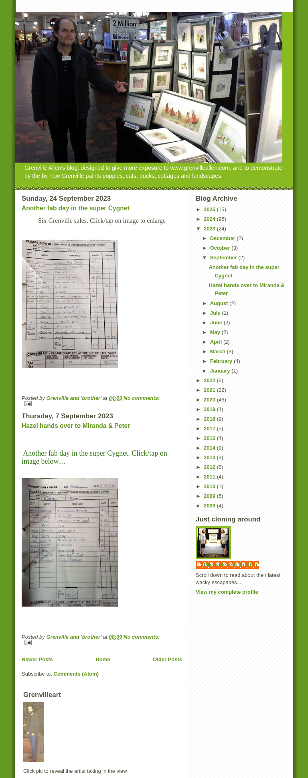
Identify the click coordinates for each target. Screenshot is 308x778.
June (217, 323)
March (218, 351)
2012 (210, 467)
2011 (210, 477)
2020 (210, 400)
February (222, 361)
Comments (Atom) (76, 674)
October (220, 248)
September (224, 258)
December (223, 238)
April (216, 342)
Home (102, 659)
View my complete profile (227, 592)
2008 (210, 506)
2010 (210, 486)
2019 (210, 409)
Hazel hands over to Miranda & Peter (76, 425)
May (216, 332)
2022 (210, 380)
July (216, 313)
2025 (210, 209)
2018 (210, 419)
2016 (210, 438)
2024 (210, 219)
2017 (210, 429)
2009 (210, 496)
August (219, 303)
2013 (210, 457)
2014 (210, 448)
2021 (210, 390)
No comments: (142, 398)
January (220, 371)
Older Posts (167, 659)
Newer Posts (37, 659)
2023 (210, 229)
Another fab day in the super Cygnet (76, 208)
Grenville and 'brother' (231, 565)
